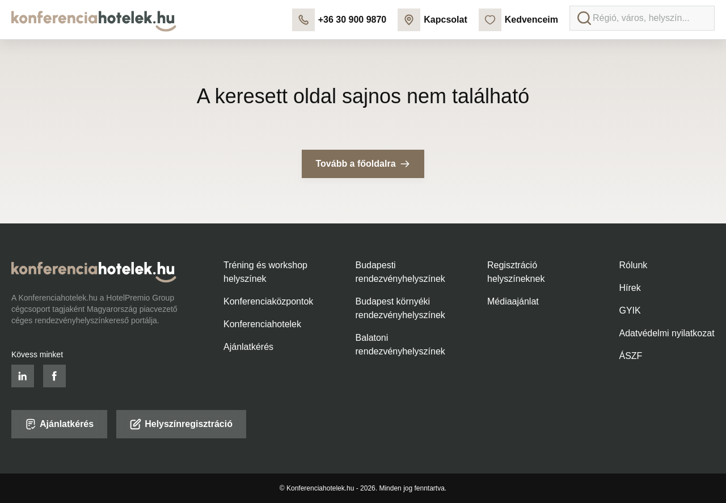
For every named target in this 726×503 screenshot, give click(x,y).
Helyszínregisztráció (181, 424)
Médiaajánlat (513, 301)
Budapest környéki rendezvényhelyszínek (400, 308)
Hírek (630, 288)
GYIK (630, 310)
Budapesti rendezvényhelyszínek (400, 272)
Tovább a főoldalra (362, 164)
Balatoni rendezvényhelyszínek (400, 344)
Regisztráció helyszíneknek (515, 272)
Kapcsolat (432, 20)
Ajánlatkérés (248, 347)
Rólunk (633, 265)
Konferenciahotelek (262, 324)
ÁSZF (631, 356)
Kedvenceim (518, 20)
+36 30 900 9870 (339, 20)
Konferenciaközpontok (268, 301)
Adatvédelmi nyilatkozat (667, 333)
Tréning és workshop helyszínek (265, 272)
